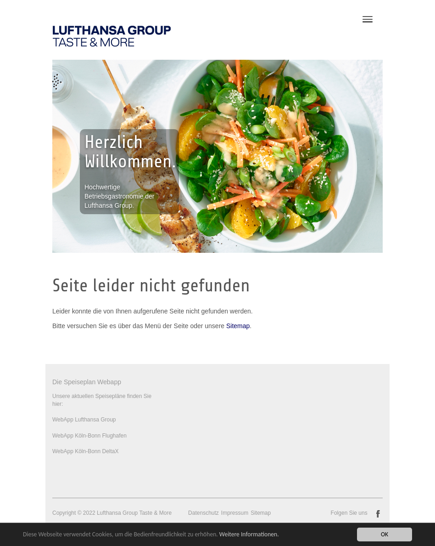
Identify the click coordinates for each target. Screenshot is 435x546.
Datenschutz (203, 513)
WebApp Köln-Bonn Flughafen (89, 435)
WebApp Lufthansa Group (84, 419)
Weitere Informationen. (249, 535)
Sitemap (238, 326)
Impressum (234, 513)
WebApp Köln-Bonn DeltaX (85, 451)
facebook (378, 513)
